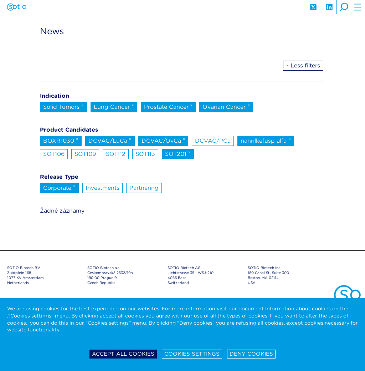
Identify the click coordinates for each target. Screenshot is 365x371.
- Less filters (303, 65)
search (343, 7)
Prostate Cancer (168, 106)
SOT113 (145, 154)
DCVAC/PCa (213, 140)
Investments (102, 187)
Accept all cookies (123, 354)
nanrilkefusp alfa (266, 140)
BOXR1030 (60, 140)
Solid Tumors (63, 106)
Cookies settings (192, 354)
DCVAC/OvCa (163, 140)
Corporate (59, 187)
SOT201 (178, 153)
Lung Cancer (114, 106)
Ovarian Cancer (226, 106)
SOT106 (54, 154)
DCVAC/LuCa (110, 140)
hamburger (358, 7)
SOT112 (115, 154)
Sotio (16, 7)
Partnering (144, 187)
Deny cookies (251, 354)
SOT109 (85, 154)
